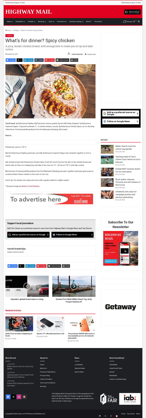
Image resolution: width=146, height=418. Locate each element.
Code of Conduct (46, 379)
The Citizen (98, 21)
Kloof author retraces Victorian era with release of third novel (127, 182)
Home (8, 30)
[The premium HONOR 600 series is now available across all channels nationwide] (82, 323)
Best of (88, 21)
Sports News (79, 372)
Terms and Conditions (47, 383)
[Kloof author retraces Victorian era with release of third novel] (107, 182)
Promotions (61, 21)
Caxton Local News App (117, 379)
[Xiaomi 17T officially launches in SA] (50, 323)
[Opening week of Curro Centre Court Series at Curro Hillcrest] (107, 159)
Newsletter (113, 375)
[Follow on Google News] (72, 235)
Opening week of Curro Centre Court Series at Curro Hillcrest (127, 159)
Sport (51, 21)
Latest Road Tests (115, 368)
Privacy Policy (45, 375)
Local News (79, 365)
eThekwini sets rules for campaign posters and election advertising (126, 194)
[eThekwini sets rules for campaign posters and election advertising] (107, 194)
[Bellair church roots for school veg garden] (107, 149)
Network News (80, 368)
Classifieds (19, 21)
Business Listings (76, 21)
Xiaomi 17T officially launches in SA (50, 334)
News (9, 21)
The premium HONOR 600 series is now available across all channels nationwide (81, 336)
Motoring (41, 21)
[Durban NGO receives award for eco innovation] (107, 172)
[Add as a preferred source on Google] (132, 11)
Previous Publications (47, 372)
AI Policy (43, 386)
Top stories (131, 414)
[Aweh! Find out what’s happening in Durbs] (19, 323)
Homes (111, 372)
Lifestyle (30, 21)
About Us (43, 368)
